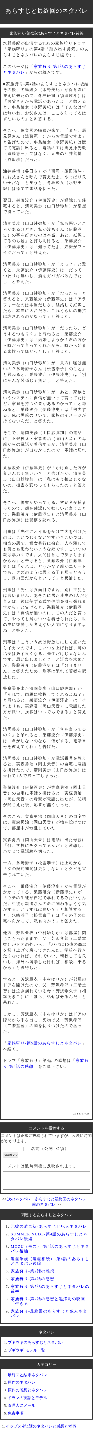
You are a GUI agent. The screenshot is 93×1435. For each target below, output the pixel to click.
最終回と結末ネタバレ (27, 1378)
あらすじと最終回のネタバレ (46, 10)
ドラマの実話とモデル (27, 1401)
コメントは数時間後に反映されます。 (40, 1166)
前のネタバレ (44, 1207)
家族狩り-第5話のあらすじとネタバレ (44, 1043)
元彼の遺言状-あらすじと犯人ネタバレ (49, 1229)
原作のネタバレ (21, 1385)
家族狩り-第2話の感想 (32, 1274)
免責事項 (15, 1416)
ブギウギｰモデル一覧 (26, 1353)
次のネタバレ (19, 1202)
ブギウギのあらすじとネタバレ (35, 1346)
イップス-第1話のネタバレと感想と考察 (41, 1429)
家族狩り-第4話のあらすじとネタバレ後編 (46, 33)
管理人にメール (21, 1409)
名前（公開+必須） (50, 1148)
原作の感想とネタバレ (27, 1393)
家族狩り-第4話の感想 (32, 1282)
